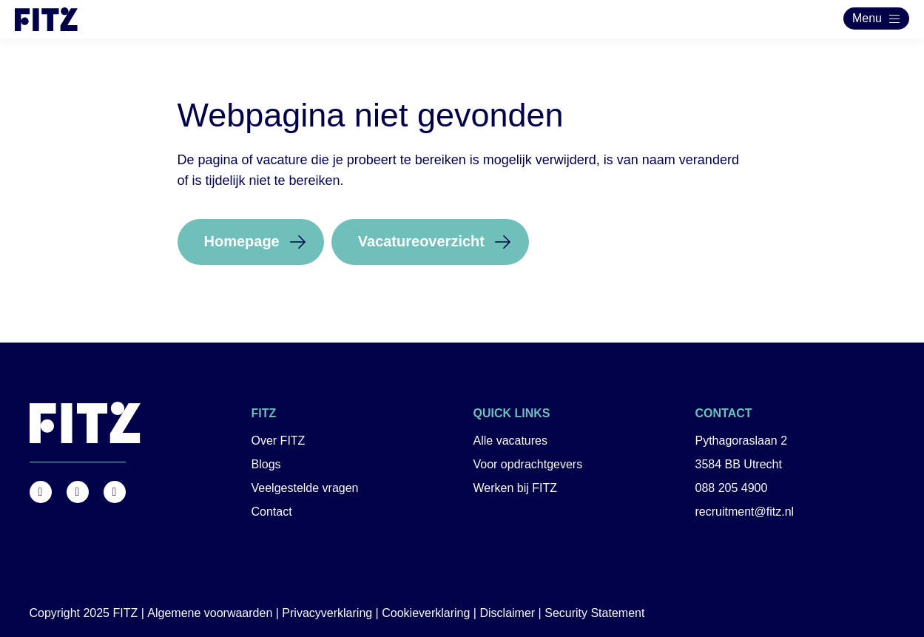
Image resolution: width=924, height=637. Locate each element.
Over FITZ (279, 440)
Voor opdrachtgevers (528, 464)
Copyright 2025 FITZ (84, 613)
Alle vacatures (510, 440)
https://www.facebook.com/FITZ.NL (41, 492)
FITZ (264, 413)
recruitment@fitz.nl (745, 511)
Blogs (266, 464)
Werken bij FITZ (515, 488)
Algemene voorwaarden (209, 613)
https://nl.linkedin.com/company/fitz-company (115, 492)
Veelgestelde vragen (305, 488)
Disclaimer (507, 613)
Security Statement (594, 613)
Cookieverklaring (426, 613)
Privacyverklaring (327, 613)
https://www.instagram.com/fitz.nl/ (78, 492)
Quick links (511, 413)
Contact (272, 511)
